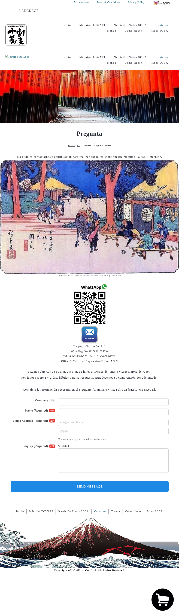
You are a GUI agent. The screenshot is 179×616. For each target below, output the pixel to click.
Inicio (66, 24)
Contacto (161, 24)
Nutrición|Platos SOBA (130, 24)
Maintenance (81, 2)
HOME (71, 127)
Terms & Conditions (108, 2)
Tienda (111, 30)
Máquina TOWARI (92, 24)
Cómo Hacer (133, 30)
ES (78, 127)
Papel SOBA (159, 30)
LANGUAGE (29, 11)
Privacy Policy (136, 2)
